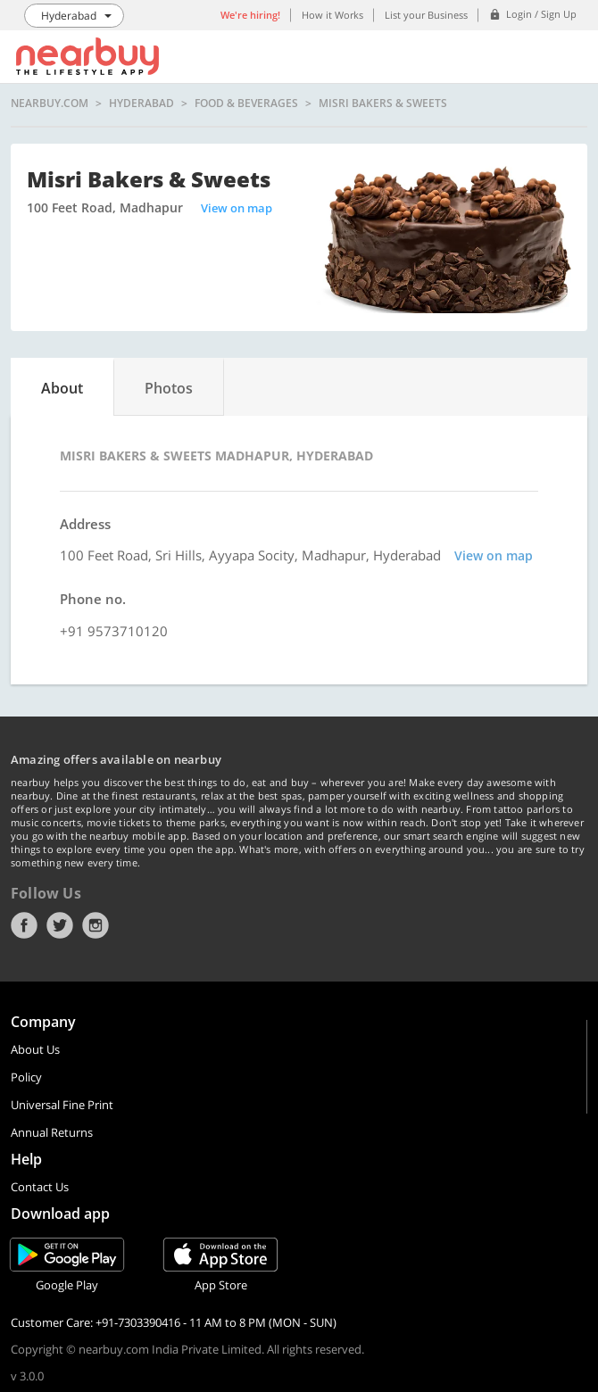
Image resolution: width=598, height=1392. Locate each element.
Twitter (59, 925)
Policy (26, 1077)
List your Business (426, 14)
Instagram (95, 925)
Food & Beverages (246, 103)
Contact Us (40, 1187)
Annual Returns (52, 1132)
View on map (236, 208)
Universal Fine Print (62, 1105)
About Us (35, 1049)
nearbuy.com (49, 103)
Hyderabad (141, 103)
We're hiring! (250, 14)
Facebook (24, 925)
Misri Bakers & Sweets (383, 103)
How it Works (332, 14)
